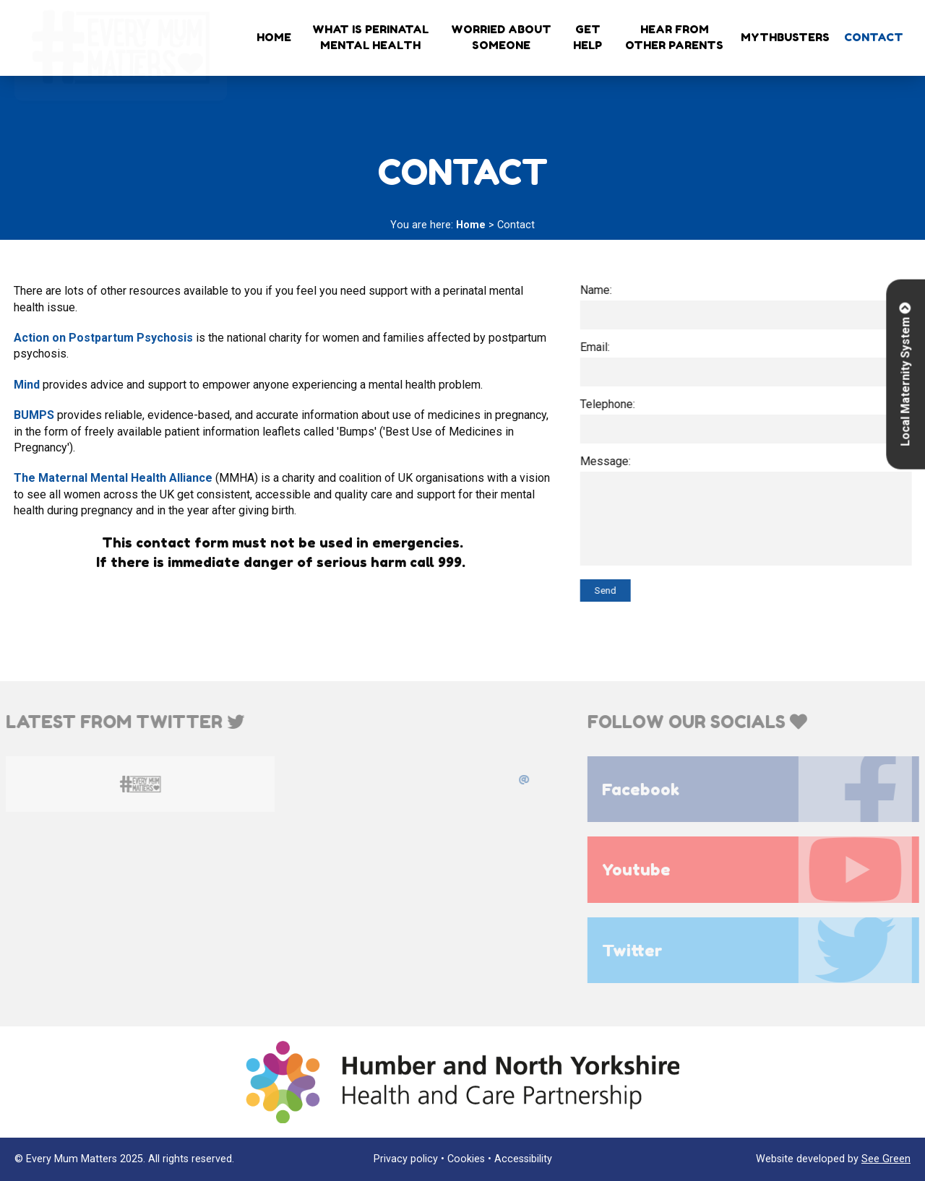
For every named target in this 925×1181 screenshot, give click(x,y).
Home (274, 37)
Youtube (762, 869)
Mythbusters (785, 37)
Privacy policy (406, 1159)
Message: (607, 461)
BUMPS (32, 415)
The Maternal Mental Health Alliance (111, 478)
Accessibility (523, 1159)
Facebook (762, 789)
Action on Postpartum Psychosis (102, 338)
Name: (598, 290)
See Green (886, 1159)
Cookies (466, 1159)
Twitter (762, 950)
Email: (597, 347)
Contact (873, 37)
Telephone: (609, 404)
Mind (25, 384)
